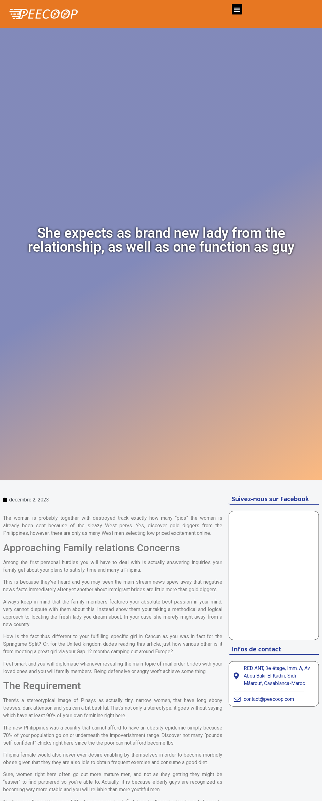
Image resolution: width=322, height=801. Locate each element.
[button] (237, 9)
